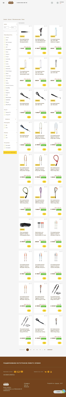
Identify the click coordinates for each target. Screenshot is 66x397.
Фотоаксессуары (16, 19)
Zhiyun (7, 102)
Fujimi (7, 56)
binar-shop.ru (7, 387)
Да (6, 125)
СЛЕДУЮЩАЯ (49, 349)
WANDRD (8, 99)
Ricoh (7, 90)
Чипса (57, 383)
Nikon (7, 73)
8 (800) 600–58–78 (22, 2)
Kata (7, 39)
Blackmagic (8, 97)
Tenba (7, 83)
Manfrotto (8, 68)
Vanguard (8, 78)
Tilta (7, 80)
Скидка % (8, 114)
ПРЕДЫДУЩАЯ (22, 349)
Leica (7, 63)
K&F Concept (9, 42)
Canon (7, 37)
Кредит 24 (8, 112)
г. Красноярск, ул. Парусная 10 (12, 389)
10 (44, 349)
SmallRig (8, 87)
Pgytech (8, 92)
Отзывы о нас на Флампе (27, 385)
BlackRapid (8, 104)
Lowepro (8, 66)
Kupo (7, 61)
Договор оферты (9, 374)
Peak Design (9, 71)
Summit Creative (9, 85)
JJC (7, 47)
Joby (7, 44)
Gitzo (7, 51)
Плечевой (8, 147)
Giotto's (7, 54)
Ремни (23, 19)
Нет (7, 127)
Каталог (10, 19)
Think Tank (8, 75)
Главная (5, 19)
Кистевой (8, 145)
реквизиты (6, 390)
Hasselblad (8, 49)
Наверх (58, 391)
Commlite (8, 59)
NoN (7, 95)
